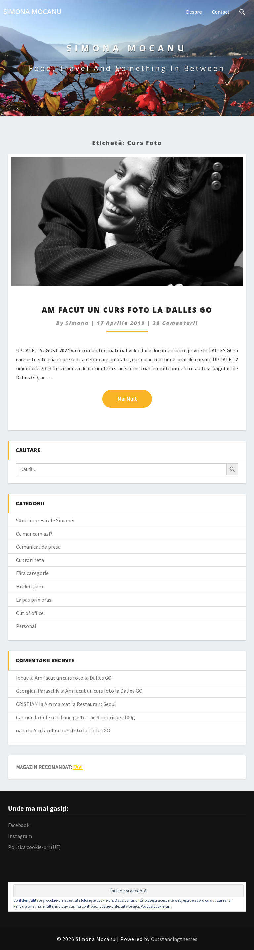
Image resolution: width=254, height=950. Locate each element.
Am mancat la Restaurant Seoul (80, 704)
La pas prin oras (33, 599)
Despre (194, 12)
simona (77, 323)
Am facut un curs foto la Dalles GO (127, 310)
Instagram (20, 836)
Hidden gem (29, 586)
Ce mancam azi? (34, 533)
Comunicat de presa (38, 546)
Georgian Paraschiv (37, 690)
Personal (26, 626)
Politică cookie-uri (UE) (34, 847)
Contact (220, 12)
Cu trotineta (30, 560)
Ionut (22, 677)
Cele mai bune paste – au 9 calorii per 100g (87, 717)
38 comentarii (175, 323)
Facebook (18, 825)
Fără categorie (32, 573)
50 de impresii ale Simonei (45, 520)
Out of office (30, 613)
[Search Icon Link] (242, 12)
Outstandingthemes (174, 939)
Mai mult (134, 398)
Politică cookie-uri (155, 906)
